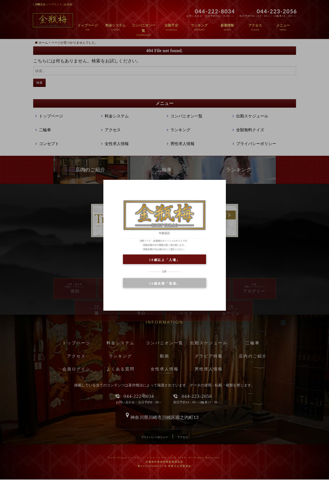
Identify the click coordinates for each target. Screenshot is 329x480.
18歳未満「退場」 (164, 283)
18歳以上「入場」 (164, 260)
